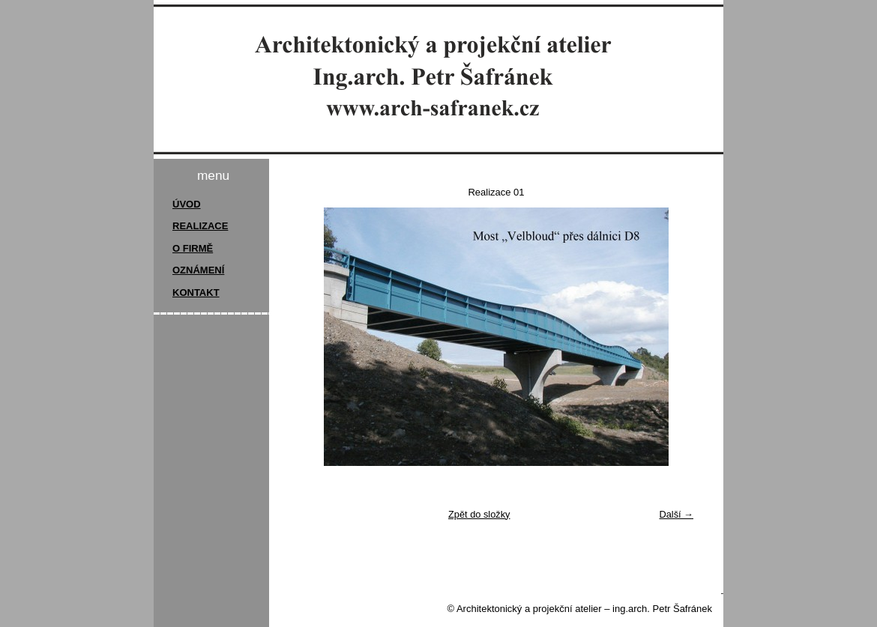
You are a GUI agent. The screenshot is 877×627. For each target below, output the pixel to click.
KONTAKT (196, 292)
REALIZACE (200, 225)
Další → (676, 514)
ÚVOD (186, 204)
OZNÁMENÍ (198, 270)
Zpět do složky (479, 514)
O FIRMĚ (192, 248)
